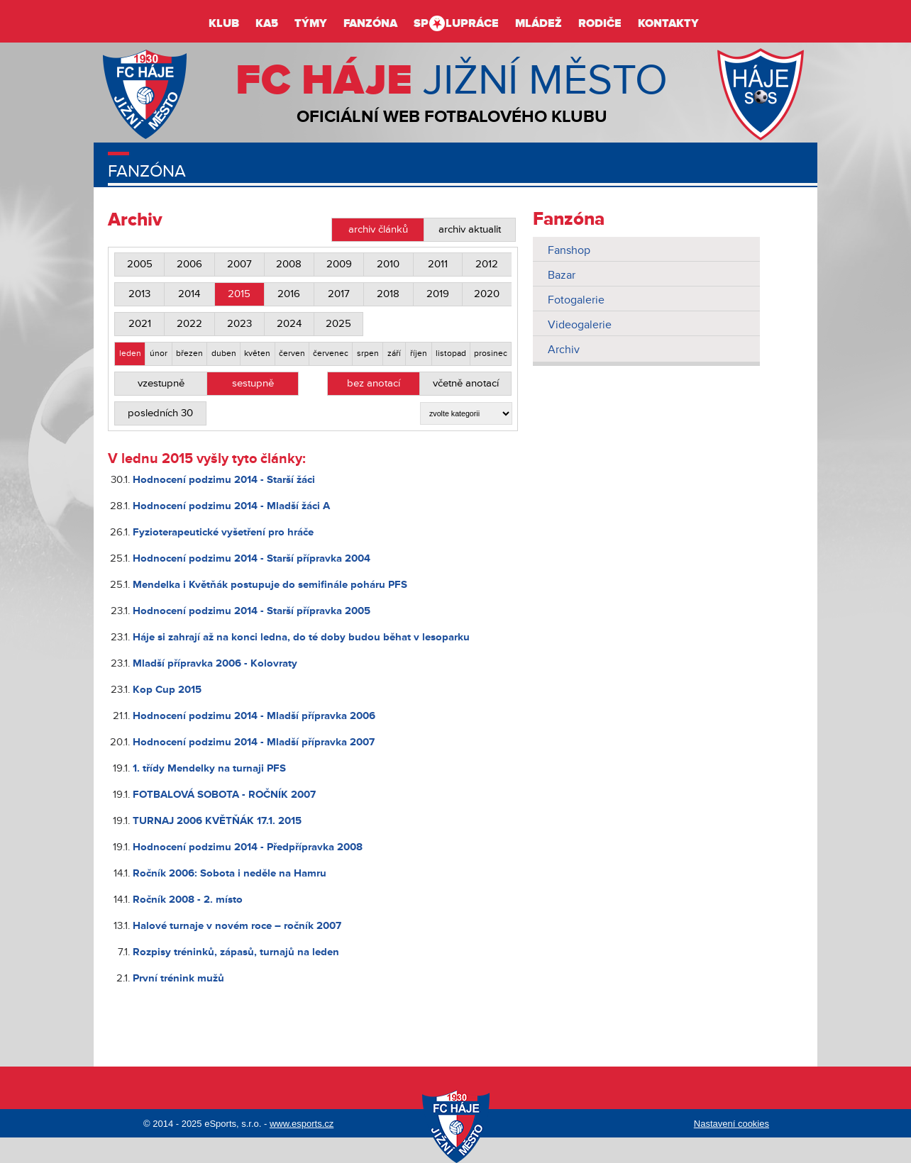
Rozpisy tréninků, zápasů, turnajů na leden (236, 952)
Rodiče (600, 23)
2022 (189, 323)
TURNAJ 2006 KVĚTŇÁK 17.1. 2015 (217, 821)
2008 (289, 264)
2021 (139, 323)
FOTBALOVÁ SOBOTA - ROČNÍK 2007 (224, 794)
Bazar (561, 275)
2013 (139, 294)
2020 (486, 294)
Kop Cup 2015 (167, 689)
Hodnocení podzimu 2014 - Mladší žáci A (231, 506)
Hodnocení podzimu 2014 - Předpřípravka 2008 (248, 847)
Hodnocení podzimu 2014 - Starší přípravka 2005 (251, 611)
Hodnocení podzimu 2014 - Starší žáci (224, 479)
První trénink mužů (178, 978)
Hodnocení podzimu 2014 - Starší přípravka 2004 (251, 558)
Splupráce (456, 23)
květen (257, 353)
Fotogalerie (576, 300)
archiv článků (378, 229)
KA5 (266, 23)
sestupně (253, 383)
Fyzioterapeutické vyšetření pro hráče (223, 532)
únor (158, 353)
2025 (338, 323)
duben (223, 353)
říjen (418, 353)
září (394, 353)
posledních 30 (160, 413)
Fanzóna (370, 23)
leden (130, 353)
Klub (224, 23)
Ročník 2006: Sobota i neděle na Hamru (229, 873)
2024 (289, 323)
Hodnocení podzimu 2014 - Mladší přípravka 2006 (254, 716)
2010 (388, 264)
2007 (239, 264)
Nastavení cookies (731, 1123)
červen (292, 353)
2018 (388, 294)
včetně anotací (466, 383)
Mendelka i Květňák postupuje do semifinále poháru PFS (270, 584)
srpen (368, 353)
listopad (451, 353)
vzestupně (161, 383)
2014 (189, 294)
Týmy (310, 23)
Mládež (538, 23)
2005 (140, 264)
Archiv (564, 350)
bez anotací (373, 383)
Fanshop (569, 250)
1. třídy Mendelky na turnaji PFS (209, 768)
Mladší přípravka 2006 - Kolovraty (215, 663)
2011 (438, 264)
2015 (239, 294)
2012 (486, 264)
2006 (189, 264)
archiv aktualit (469, 229)
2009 (339, 264)
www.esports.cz (301, 1123)
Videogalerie (580, 325)
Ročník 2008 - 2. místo (188, 899)
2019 (437, 294)
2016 (288, 294)
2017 (339, 294)
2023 (239, 323)
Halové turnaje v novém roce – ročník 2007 (237, 926)
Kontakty (668, 23)
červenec (330, 353)
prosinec (490, 353)
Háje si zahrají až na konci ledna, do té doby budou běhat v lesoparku (301, 637)
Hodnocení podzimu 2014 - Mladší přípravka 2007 (254, 742)
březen (189, 353)
